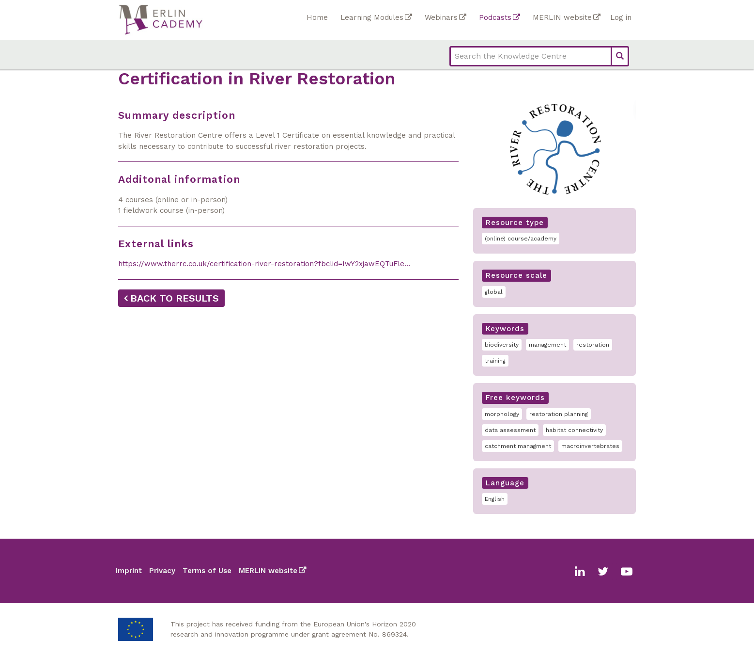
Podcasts (495, 17)
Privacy (162, 570)
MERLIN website (562, 17)
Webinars (441, 17)
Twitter (603, 571)
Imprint (129, 570)
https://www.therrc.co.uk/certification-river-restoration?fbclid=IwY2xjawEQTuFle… (264, 263)
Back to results (174, 298)
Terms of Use (207, 570)
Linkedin (579, 571)
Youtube (626, 571)
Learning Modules (371, 17)
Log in (620, 17)
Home (317, 17)
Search (620, 56)
